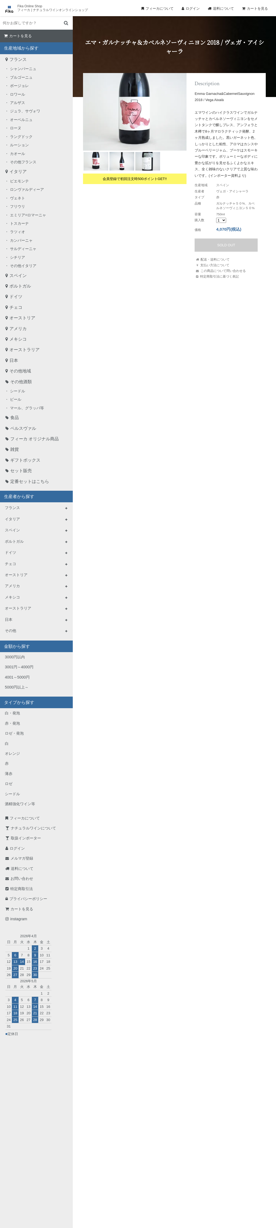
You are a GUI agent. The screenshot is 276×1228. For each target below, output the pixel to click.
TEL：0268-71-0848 (120, 1170)
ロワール (17, 94)
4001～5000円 (17, 677)
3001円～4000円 (19, 667)
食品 (14, 417)
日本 (13, 360)
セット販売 (21, 470)
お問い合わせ (22, 878)
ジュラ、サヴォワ (25, 111)
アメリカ (18, 328)
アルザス (17, 103)
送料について (223, 8)
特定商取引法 (21, 889)
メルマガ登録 (22, 858)
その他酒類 (21, 381)
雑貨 (14, 449)
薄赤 (8, 774)
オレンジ (12, 753)
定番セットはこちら (29, 481)
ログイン (193, 8)
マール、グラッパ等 (27, 408)
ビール (15, 399)
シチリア (17, 257)
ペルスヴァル (23, 428)
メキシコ (18, 339)
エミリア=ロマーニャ (28, 215)
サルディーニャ (23, 249)
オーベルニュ (21, 119)
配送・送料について (215, 259)
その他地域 (20, 371)
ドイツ (15, 296)
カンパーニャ (21, 240)
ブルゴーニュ (21, 77)
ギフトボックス (25, 460)
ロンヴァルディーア (27, 189)
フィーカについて (160, 8)
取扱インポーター (26, 838)
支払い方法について (214, 265)
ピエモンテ (19, 181)
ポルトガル (20, 286)
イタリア (18, 171)
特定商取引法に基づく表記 (219, 276)
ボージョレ (19, 86)
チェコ (15, 307)
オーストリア (22, 318)
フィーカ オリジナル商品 (34, 439)
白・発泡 (12, 713)
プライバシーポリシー (28, 899)
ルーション (19, 145)
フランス (18, 59)
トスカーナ (19, 223)
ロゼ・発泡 (14, 733)
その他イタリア (23, 266)
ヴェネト (17, 198)
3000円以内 (15, 657)
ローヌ (15, 128)
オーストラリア (24, 349)
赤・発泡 (12, 723)
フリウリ (17, 206)
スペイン (18, 275)
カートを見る (257, 8)
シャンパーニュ (23, 69)
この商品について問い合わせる (223, 270)
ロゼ (8, 783)
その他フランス (23, 162)
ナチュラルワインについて (33, 828)
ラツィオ (17, 232)
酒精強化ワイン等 (20, 804)
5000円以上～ (17, 687)
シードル (17, 391)
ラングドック (21, 136)
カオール (17, 153)
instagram (18, 919)
